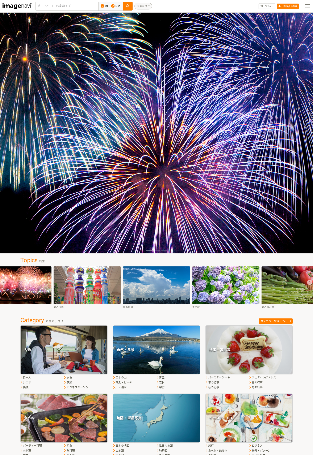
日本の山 (119, 377)
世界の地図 (164, 445)
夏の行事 (256, 382)
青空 (160, 377)
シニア (25, 382)
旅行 (209, 445)
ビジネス (256, 445)
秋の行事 (212, 387)
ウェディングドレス (262, 377)
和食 (68, 445)
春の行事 (212, 382)
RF (105, 6)
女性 (68, 377)
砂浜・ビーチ (122, 382)
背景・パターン (260, 450)
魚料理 (69, 450)
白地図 (118, 450)
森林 (160, 382)
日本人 (25, 377)
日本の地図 (121, 445)
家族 (68, 382)
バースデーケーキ (217, 377)
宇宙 (160, 387)
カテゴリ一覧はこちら (275, 321)
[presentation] (3, 282)
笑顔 (24, 387)
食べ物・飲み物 (216, 450)
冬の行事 (256, 387)
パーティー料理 (31, 445)
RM (115, 6)
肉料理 (25, 450)
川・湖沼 (119, 387)
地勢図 (161, 450)
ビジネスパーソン (76, 387)
